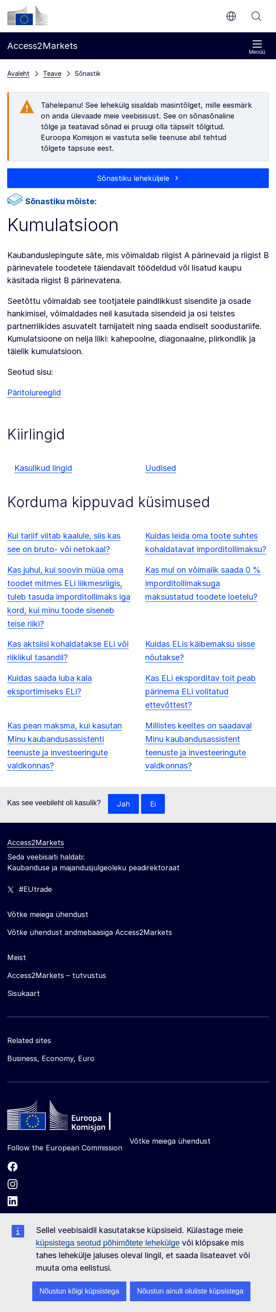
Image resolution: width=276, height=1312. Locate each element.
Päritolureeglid (34, 392)
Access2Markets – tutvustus (56, 975)
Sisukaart (23, 993)
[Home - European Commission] (72, 1117)
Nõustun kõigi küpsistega (79, 1291)
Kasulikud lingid (43, 468)
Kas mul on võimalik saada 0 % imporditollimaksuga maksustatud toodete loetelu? (203, 583)
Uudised (160, 468)
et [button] (231, 16)
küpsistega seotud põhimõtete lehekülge (108, 1242)
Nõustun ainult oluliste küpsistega (190, 1291)
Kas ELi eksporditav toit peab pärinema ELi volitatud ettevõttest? (200, 691)
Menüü (257, 47)
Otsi (256, 16)
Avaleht (18, 73)
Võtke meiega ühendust (170, 1140)
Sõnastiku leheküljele (133, 178)
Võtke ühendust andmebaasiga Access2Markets (89, 932)
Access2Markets (35, 842)
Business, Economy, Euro (51, 1058)
